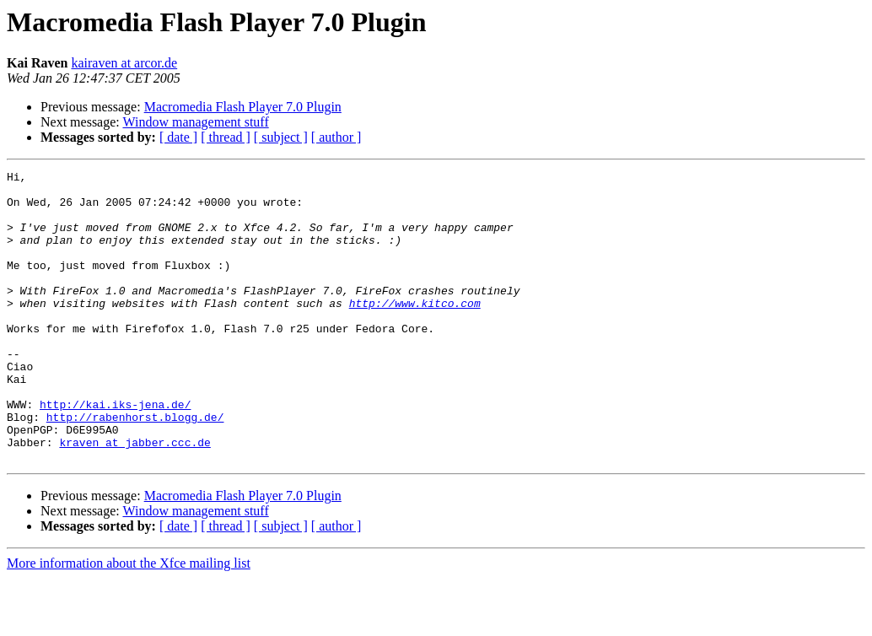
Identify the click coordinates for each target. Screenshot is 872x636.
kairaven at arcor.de (124, 63)
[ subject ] (281, 137)
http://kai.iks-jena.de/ (115, 452)
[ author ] (336, 137)
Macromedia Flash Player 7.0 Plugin (243, 107)
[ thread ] (225, 137)
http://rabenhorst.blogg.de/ (135, 467)
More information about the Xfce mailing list (128, 621)
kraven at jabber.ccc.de (134, 497)
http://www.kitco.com (415, 330)
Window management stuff (195, 122)
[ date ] (178, 137)
